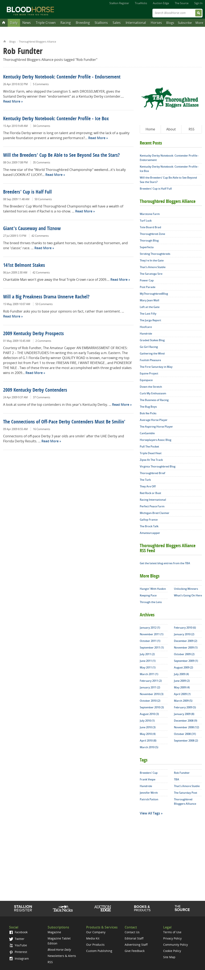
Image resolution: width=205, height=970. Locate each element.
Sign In (198, 3)
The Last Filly (148, 313)
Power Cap (147, 280)
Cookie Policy (172, 951)
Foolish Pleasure (150, 360)
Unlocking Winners (186, 589)
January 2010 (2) (184, 634)
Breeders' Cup (149, 773)
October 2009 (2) (184, 654)
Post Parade (147, 287)
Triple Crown (46, 22)
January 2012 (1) (150, 627)
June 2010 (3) (148, 727)
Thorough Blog (149, 240)
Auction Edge (161, 3)
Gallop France (149, 519)
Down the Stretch (151, 387)
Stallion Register (119, 3)
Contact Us (132, 932)
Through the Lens (151, 602)
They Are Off (148, 486)
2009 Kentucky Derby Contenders (35, 390)
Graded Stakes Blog (152, 340)
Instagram (19, 958)
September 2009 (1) (186, 661)
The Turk (145, 480)
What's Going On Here (188, 595)
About (171, 129)
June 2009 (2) (182, 681)
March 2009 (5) (183, 701)
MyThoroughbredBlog (154, 294)
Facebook (18, 932)
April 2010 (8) (148, 740)
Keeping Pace (148, 595)
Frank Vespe (147, 779)
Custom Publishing (99, 951)
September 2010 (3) (152, 707)
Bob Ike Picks (148, 413)
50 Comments (43, 199)
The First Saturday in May (156, 367)
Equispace (146, 380)
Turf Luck (146, 220)
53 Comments (44, 304)
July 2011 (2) (147, 654)
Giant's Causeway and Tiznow (32, 228)
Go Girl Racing (149, 347)
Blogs (170, 23)
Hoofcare (146, 327)
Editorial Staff (134, 938)
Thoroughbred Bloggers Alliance (37, 41)
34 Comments (41, 126)
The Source (181, 3)
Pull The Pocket (149, 446)
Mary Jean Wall (149, 300)
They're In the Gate (152, 260)
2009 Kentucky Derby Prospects (33, 333)
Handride (146, 333)
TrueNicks (141, 3)
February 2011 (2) (151, 681)
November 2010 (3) (151, 694)
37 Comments (41, 397)
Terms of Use (172, 932)
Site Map (169, 957)
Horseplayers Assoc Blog (155, 440)
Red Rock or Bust (150, 493)
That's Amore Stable (152, 267)
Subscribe (185, 23)
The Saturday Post (185, 793)
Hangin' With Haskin (153, 589)
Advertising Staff (136, 945)
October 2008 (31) (185, 734)
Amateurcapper (150, 533)
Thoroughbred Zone (152, 234)
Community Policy (175, 945)
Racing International (153, 500)
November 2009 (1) (186, 647)
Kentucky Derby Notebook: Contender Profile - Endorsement (62, 77)
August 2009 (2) (183, 667)
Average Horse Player (154, 420)
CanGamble (147, 433)
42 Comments (40, 236)
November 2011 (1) (151, 634)
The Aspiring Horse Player (156, 426)
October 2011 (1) (150, 641)
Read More (11, 101)
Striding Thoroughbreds (155, 254)
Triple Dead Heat (151, 453)
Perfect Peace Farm (152, 506)
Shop (142, 908)
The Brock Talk (149, 526)
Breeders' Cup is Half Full (27, 192)
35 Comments (41, 162)
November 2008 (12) (186, 727)
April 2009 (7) (182, 694)
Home (4, 41)
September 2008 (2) (186, 740)
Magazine (54, 932)
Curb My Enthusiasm (153, 393)
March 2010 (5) (149, 747)
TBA (176, 779)
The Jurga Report (150, 320)
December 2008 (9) (185, 720)
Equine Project (149, 373)
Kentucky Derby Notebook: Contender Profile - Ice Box (56, 118)
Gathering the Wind (152, 353)
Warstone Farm (150, 214)
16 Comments (41, 429)
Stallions (101, 22)
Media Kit (92, 938)
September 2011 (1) (152, 647)
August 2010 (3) (149, 714)
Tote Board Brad (150, 227)
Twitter (16, 939)
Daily (14, 22)
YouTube (18, 945)
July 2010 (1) (147, 720)
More (199, 23)
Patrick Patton (149, 799)
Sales (117, 22)
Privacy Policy (172, 938)
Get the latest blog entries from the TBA (165, 563)
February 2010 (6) (185, 627)
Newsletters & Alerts (62, 956)
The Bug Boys (148, 406)
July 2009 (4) (181, 674)
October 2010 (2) (150, 701)
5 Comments (41, 84)
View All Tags (150, 813)
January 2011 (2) (150, 687)
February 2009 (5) (185, 707)
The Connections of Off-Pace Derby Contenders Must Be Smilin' (64, 422)
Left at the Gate (149, 307)
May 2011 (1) (148, 667)
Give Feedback (135, 951)
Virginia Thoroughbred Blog (157, 466)
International (136, 22)
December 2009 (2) (185, 641)
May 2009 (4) (182, 687)
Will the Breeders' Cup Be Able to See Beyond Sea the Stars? (61, 155)
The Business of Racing (154, 400)
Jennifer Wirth (149, 793)
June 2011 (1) (148, 661)
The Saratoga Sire (151, 274)
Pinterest (18, 952)
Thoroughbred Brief (152, 473)
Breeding (83, 22)
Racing (65, 22)
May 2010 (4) (148, 734)
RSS (191, 129)
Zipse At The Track (151, 460)
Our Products (95, 945)
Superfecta (147, 247)
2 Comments (43, 341)
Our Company (95, 932)
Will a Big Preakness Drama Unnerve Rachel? (46, 297)
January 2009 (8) (184, 714)
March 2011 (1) (149, 674)
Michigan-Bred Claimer (154, 513)
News (26, 22)
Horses (156, 22)
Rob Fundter (182, 773)
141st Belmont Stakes (24, 265)
